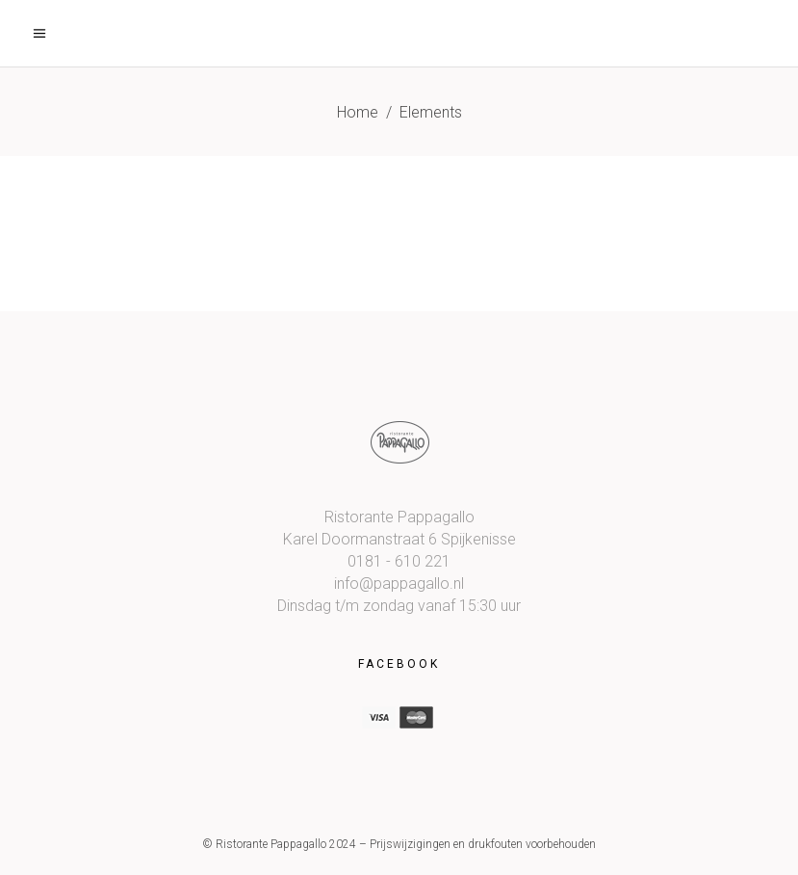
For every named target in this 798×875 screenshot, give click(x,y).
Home (357, 112)
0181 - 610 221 (399, 561)
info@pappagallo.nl (399, 583)
